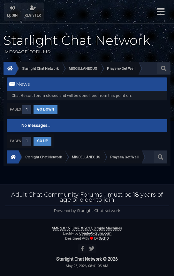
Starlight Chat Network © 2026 (87, 259)
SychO (104, 238)
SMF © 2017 (82, 228)
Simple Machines (108, 228)
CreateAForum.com (95, 233)
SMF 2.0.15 (61, 228)
